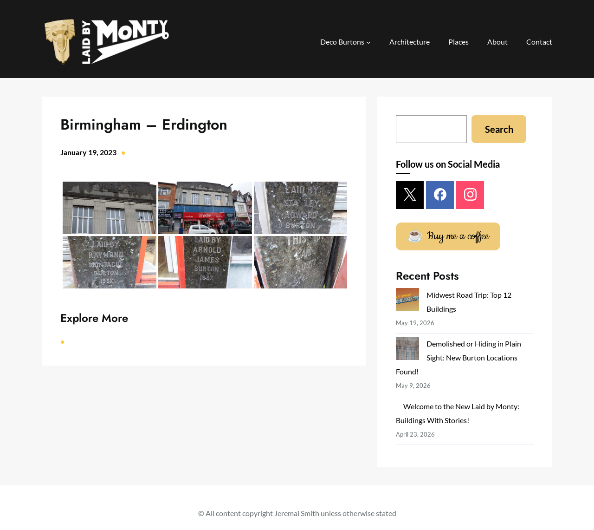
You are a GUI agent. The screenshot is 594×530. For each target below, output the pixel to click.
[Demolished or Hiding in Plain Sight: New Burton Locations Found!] (407, 350)
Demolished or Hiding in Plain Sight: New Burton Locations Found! (458, 357)
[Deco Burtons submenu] (368, 42)
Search (499, 129)
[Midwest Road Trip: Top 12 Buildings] (407, 301)
